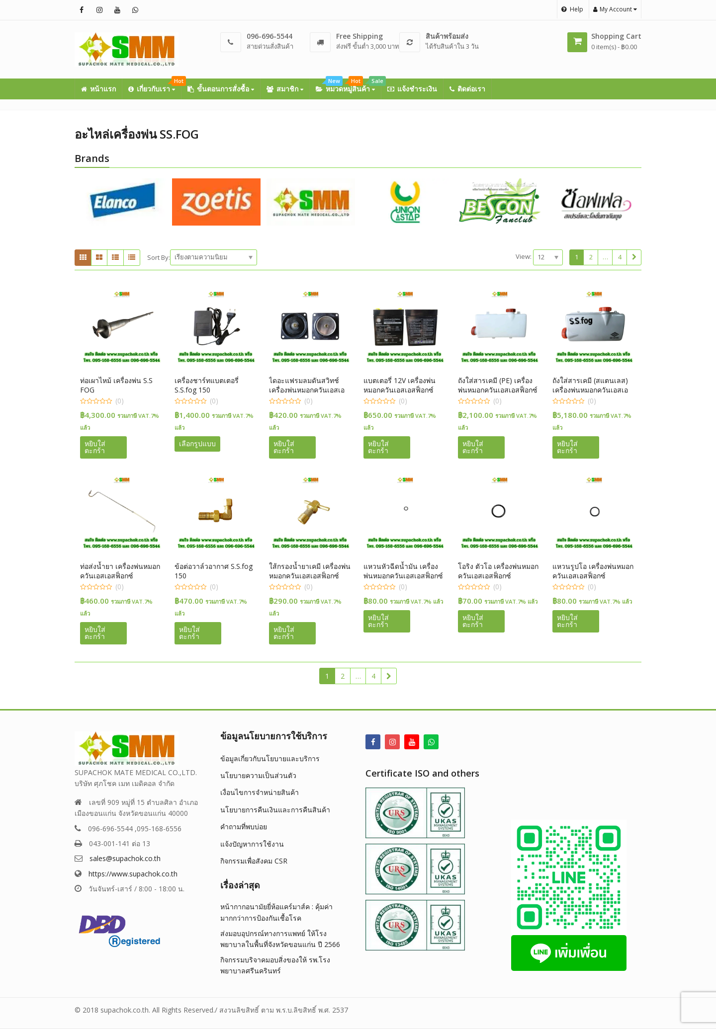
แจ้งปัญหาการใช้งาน (252, 844)
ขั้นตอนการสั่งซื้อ (220, 88)
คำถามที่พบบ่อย (243, 826)
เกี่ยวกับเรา (154, 86)
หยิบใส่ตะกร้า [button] (95, 447)
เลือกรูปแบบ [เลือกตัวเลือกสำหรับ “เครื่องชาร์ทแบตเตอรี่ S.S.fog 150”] (197, 443)
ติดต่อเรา (467, 88)
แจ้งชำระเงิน (412, 88)
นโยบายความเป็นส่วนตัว (258, 775)
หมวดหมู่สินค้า (348, 86)
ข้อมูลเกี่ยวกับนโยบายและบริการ (270, 758)
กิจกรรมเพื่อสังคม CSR (253, 861)
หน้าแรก (98, 88)
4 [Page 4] (620, 256)
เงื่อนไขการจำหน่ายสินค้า (259, 792)
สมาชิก (285, 88)
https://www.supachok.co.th (133, 873)
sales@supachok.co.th (125, 858)
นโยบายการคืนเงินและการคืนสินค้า (275, 809)
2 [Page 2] (591, 256)
